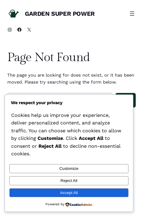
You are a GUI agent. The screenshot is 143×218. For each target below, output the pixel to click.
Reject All (69, 180)
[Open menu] (132, 13)
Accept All (69, 192)
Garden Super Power (60, 13)
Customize (68, 168)
